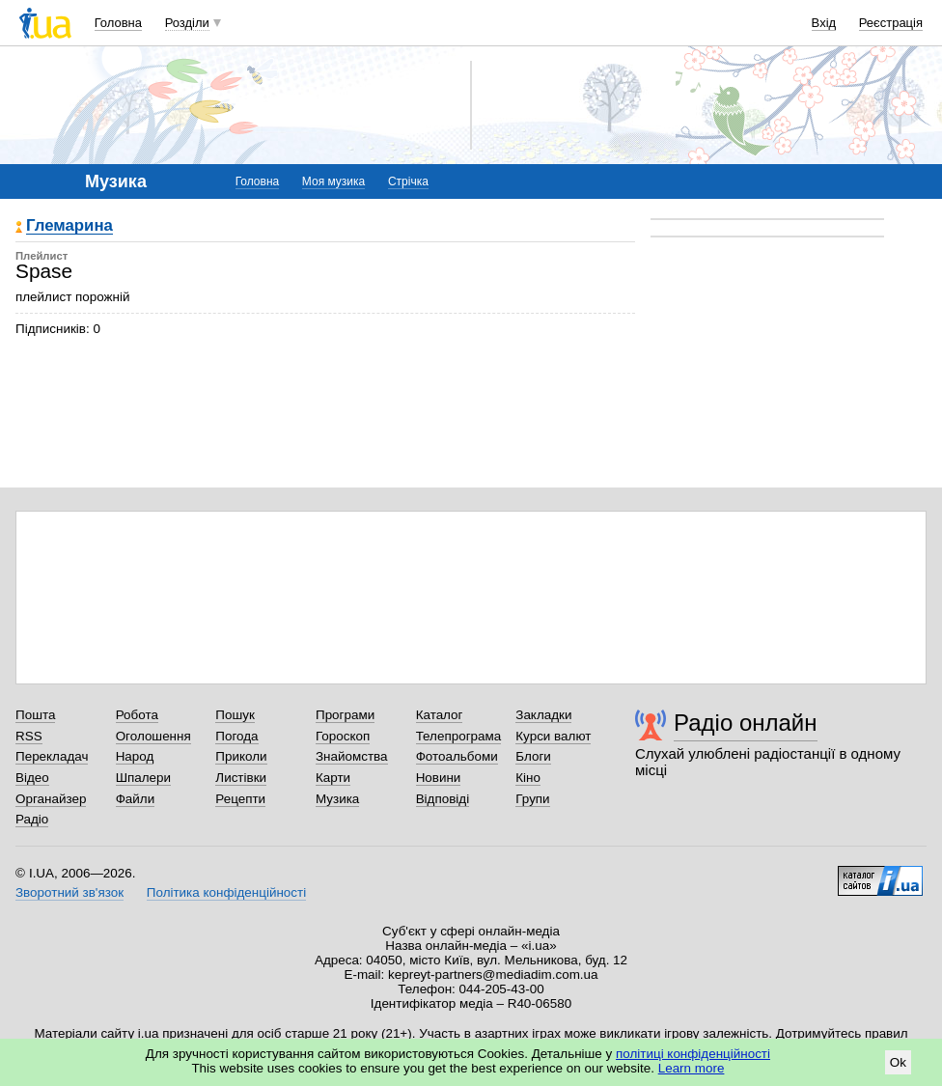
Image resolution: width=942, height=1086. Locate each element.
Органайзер (50, 799)
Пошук (235, 715)
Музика (337, 799)
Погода (236, 736)
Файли (135, 799)
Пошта (35, 715)
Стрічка (408, 181)
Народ (135, 756)
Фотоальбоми (457, 756)
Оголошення (153, 736)
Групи (532, 799)
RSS (28, 736)
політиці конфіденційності (693, 1053)
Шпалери (143, 777)
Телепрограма (459, 736)
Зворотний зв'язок (69, 892)
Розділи (187, 22)
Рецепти (240, 799)
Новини (438, 777)
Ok (898, 1062)
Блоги (533, 756)
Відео (32, 777)
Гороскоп (343, 736)
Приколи (240, 756)
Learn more (691, 1068)
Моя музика (333, 181)
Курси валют (553, 736)
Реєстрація (891, 22)
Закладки (543, 715)
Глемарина (69, 226)
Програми (345, 715)
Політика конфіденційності (226, 892)
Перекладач (51, 756)
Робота (137, 715)
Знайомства (352, 756)
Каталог (439, 715)
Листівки (240, 777)
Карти (333, 777)
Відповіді (443, 799)
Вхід (824, 22)
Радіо (31, 819)
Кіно (527, 777)
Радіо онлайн (745, 723)
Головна (118, 22)
